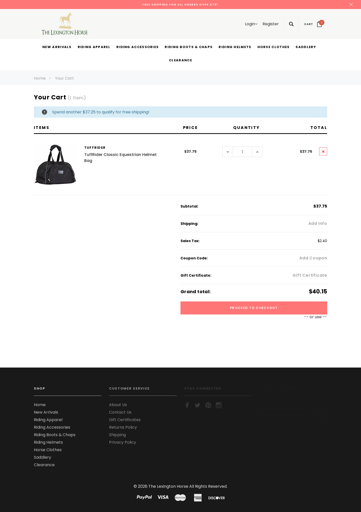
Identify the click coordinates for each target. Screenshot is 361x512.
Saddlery (42, 457)
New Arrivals (46, 412)
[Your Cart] (313, 24)
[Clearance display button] (180, 60)
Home (40, 78)
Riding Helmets (48, 442)
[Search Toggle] (291, 24)
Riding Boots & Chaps (54, 435)
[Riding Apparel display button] (94, 47)
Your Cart (64, 78)
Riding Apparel (48, 420)
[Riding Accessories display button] (137, 47)
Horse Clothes (48, 450)
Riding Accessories (52, 427)
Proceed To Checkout (254, 307)
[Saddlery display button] (306, 47)
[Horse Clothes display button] (273, 47)
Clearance (44, 465)
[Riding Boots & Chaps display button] (189, 47)
